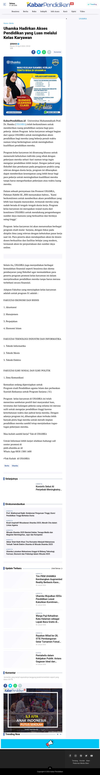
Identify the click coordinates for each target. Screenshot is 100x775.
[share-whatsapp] (44, 52)
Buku (34, 11)
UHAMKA (21, 124)
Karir (65, 11)
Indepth (43, 11)
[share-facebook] (33, 52)
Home (6, 23)
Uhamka (15, 466)
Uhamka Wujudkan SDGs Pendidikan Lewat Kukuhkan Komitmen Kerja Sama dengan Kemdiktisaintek (49, 599)
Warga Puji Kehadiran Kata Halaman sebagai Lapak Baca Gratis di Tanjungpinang (47, 618)
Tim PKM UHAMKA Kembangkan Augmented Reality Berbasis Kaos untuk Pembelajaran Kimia (49, 579)
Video (82, 11)
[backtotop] (50, 768)
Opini (73, 11)
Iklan (88, 761)
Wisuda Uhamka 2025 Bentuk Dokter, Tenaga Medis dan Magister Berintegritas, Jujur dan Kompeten (29, 533)
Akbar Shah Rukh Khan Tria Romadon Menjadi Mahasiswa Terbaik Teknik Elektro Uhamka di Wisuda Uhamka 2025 (30, 543)
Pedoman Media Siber (81, 763)
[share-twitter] (39, 52)
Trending (93, 4)
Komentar (57, 52)
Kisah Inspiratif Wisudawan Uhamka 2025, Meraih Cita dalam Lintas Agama (31, 524)
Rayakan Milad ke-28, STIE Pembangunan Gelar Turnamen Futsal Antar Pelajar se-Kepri (47, 638)
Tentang (75, 761)
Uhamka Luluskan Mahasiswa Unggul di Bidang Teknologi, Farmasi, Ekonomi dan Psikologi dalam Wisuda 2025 (30, 552)
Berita (25, 11)
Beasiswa (15, 11)
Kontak (82, 761)
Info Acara (55, 11)
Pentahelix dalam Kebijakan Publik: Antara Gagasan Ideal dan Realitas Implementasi (48, 658)
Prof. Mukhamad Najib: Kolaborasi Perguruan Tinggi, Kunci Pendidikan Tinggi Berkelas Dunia (30, 514)
